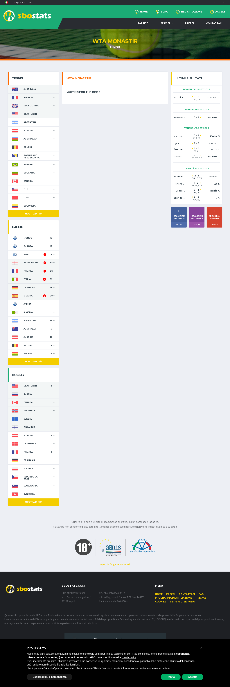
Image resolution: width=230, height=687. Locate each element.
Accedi (220, 11)
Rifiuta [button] (171, 676)
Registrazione (191, 11)
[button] (6, 2)
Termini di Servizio (182, 601)
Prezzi (189, 23)
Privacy (201, 597)
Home (144, 11)
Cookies (160, 601)
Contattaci (214, 23)
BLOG (164, 11)
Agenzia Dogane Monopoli (115, 564)
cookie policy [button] (129, 657)
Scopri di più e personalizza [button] (50, 676)
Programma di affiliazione (173, 597)
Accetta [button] (192, 676)
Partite (143, 23)
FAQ (201, 594)
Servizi (165, 23)
